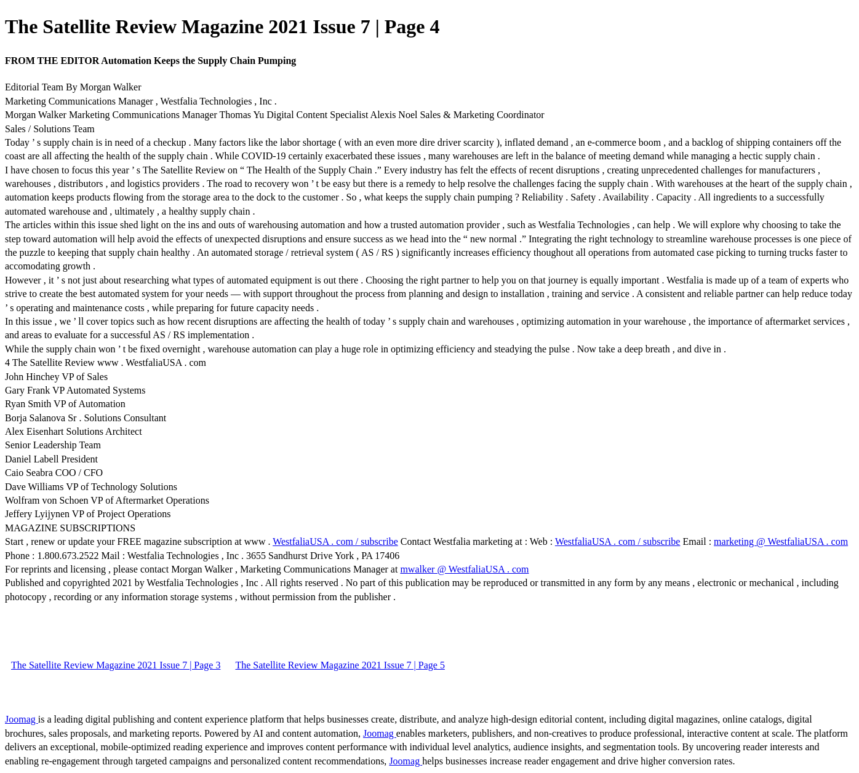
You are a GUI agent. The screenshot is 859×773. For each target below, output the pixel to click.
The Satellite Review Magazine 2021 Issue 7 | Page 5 (339, 665)
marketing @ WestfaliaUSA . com (781, 541)
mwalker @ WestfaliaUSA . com (464, 569)
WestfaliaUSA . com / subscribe (335, 541)
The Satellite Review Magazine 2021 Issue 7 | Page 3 (115, 665)
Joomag (21, 719)
